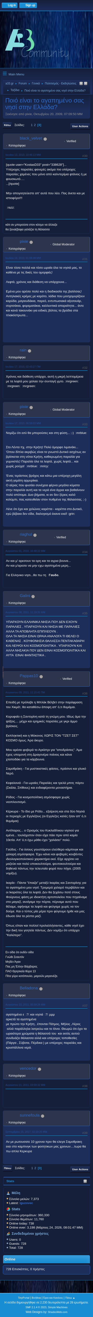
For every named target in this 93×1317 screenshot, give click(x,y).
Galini (25, 595)
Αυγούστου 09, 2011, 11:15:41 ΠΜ (25, 692)
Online (10, 1259)
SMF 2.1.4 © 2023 (35, 1307)
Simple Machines (58, 1307)
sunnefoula (29, 1115)
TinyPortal (23, 1297)
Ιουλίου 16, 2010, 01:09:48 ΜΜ (23, 258)
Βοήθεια (36, 1297)
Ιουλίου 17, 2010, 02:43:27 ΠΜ (22, 366)
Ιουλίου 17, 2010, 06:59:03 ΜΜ (23, 423)
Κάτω (7, 125)
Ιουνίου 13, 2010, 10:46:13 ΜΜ (23, 154)
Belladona (29, 988)
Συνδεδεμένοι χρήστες (30, 1233)
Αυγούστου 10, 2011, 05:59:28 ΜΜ (25, 1004)
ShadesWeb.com (57, 1312)
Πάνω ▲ (70, 1297)
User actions (80, 126)
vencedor (28, 1068)
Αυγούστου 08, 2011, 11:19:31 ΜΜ (25, 612)
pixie (24, 241)
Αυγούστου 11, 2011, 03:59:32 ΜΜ (25, 1085)
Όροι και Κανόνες (53, 1297)
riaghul (26, 534)
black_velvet (31, 138)
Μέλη (16, 1193)
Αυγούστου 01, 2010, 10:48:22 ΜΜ (25, 550)
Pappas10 (29, 676)
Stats (10, 1181)
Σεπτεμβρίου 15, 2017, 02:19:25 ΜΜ (26, 1131)
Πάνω (7, 1168)
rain (23, 350)
